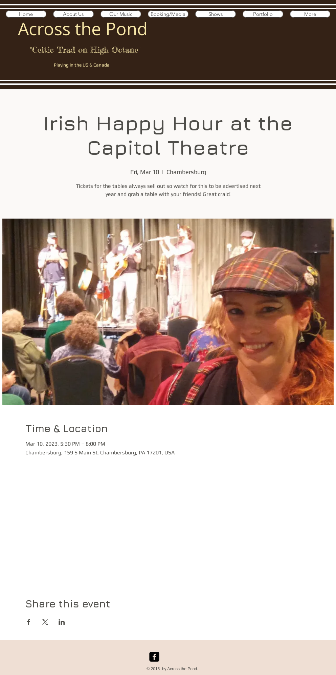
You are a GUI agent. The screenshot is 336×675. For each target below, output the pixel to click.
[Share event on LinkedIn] (62, 622)
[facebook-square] (154, 657)
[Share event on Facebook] (28, 622)
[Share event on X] (45, 622)
